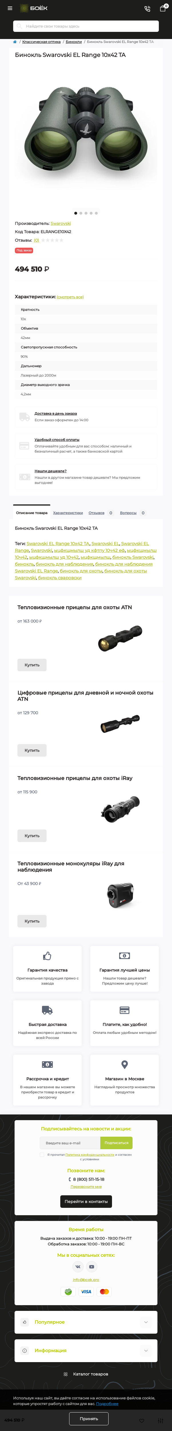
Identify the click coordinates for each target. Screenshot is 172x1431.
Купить (32, 665)
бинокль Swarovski (132, 557)
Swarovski (61, 223)
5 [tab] (96, 213)
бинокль (24, 564)
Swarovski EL (105, 543)
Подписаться (116, 1143)
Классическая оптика (41, 42)
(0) (36, 240)
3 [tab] (86, 213)
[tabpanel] (86, 133)
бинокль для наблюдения (64, 564)
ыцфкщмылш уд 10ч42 (54, 557)
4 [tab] (91, 213)
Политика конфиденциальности (89, 1155)
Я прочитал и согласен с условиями (89, 1157)
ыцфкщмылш (95, 557)
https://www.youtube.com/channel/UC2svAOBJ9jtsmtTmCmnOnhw (91, 1266)
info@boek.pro (86, 1280)
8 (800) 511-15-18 (88, 1179)
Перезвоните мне (86, 1186)
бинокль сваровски (59, 577)
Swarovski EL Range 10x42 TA (58, 543)
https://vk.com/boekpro (78, 1266)
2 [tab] (80, 213)
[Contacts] (147, 8)
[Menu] (10, 8)
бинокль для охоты (81, 571)
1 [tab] (75, 213)
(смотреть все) (70, 297)
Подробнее (107, 1403)
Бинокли (74, 42)
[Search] (19, 26)
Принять (89, 1418)
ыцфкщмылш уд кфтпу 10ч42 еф (89, 550)
